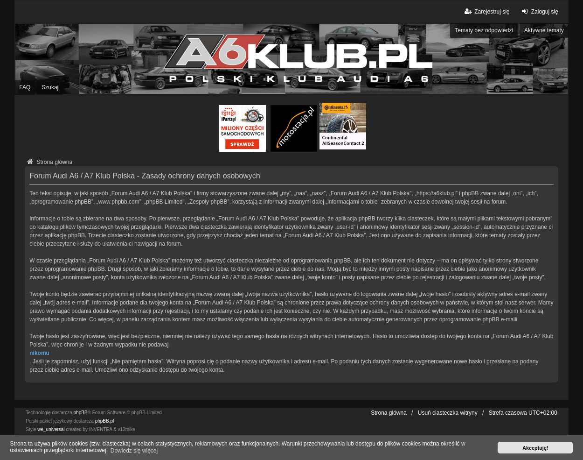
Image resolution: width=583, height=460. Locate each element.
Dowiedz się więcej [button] (134, 450)
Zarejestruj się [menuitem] (486, 11)
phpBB (81, 412)
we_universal (50, 429)
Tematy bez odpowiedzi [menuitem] (484, 30)
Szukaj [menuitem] (50, 87)
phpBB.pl (104, 421)
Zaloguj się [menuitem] (539, 11)
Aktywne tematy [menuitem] (544, 30)
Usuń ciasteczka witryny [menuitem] (448, 413)
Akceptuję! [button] (535, 448)
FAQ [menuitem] (24, 87)
